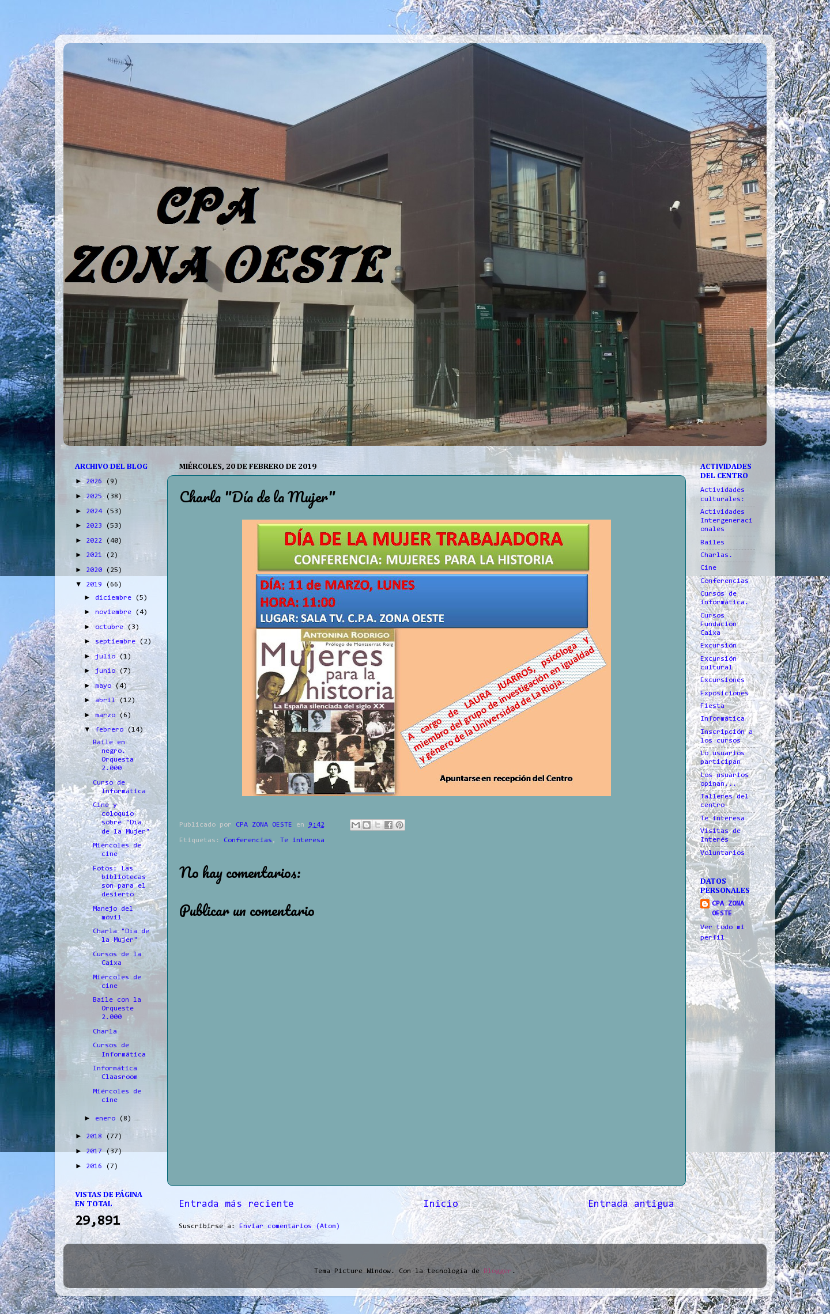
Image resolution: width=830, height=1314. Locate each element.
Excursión (718, 645)
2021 (96, 555)
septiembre (117, 641)
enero (107, 1118)
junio (107, 671)
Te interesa (302, 840)
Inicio (441, 1204)
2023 (96, 525)
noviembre (115, 612)
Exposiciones (724, 693)
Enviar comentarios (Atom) (289, 1226)
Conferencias (248, 840)
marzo (107, 715)
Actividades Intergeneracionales (726, 521)
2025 (96, 496)
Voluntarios (722, 853)
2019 (96, 584)
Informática (722, 718)
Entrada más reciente (236, 1204)
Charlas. (716, 555)
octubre (111, 627)
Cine (708, 568)
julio (107, 656)
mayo (105, 686)
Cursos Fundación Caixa (718, 624)
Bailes (712, 542)
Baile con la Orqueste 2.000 (117, 1009)
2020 (96, 570)
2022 (96, 540)
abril (107, 700)
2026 (96, 481)
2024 (96, 511)
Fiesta (712, 706)
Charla (105, 1031)
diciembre (115, 597)
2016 (96, 1166)
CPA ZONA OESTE (728, 909)
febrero (111, 729)
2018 (96, 1136)
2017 (96, 1151)
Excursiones (722, 680)
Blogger (498, 1271)
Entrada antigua (631, 1204)
